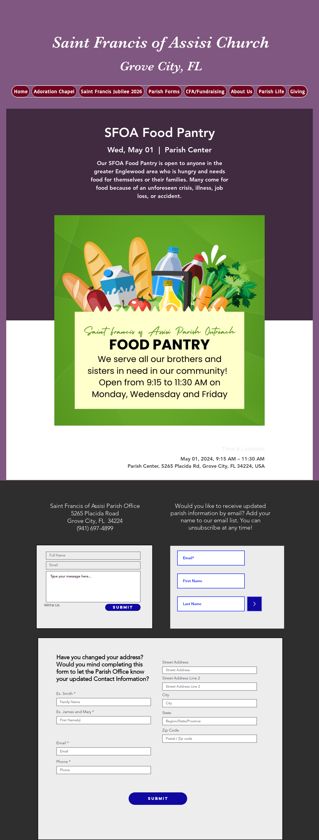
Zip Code (170, 730)
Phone (62, 762)
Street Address (175, 662)
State (166, 713)
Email (61, 743)
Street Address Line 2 (181, 678)
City (165, 695)
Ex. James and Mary (73, 712)
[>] (254, 603)
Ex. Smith (64, 694)
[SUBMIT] (123, 607)
